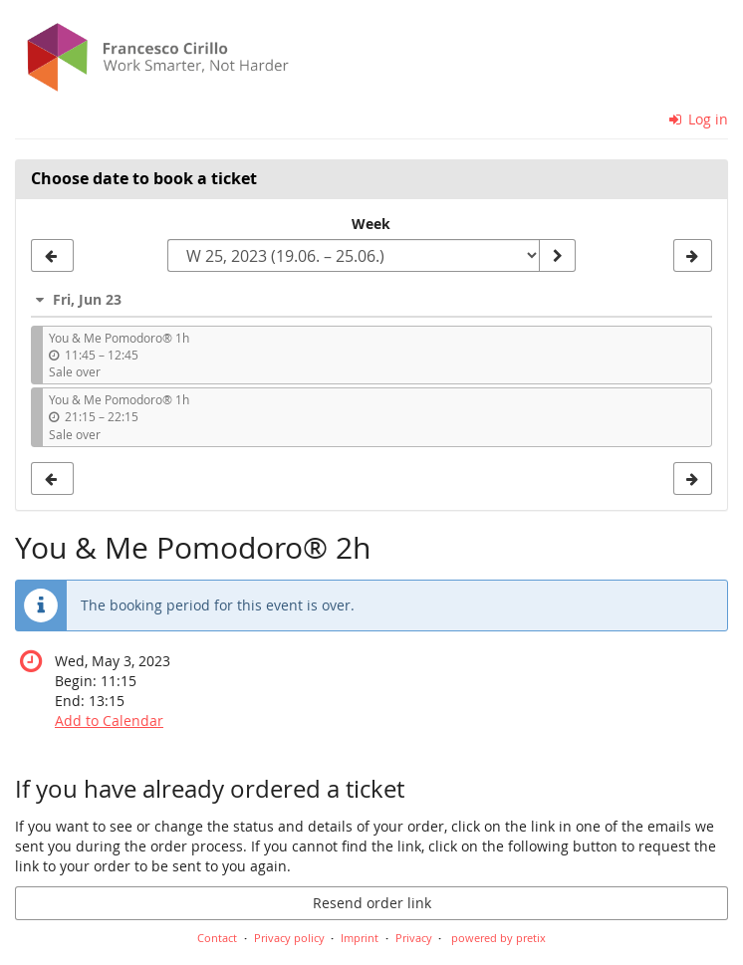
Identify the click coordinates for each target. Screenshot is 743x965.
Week (371, 223)
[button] (371, 299)
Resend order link (372, 902)
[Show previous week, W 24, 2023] (52, 256)
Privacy (413, 937)
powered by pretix (498, 937)
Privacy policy (289, 937)
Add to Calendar (109, 720)
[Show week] (557, 256)
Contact (217, 937)
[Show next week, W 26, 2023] (692, 256)
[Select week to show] (353, 256)
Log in (699, 119)
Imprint (359, 937)
